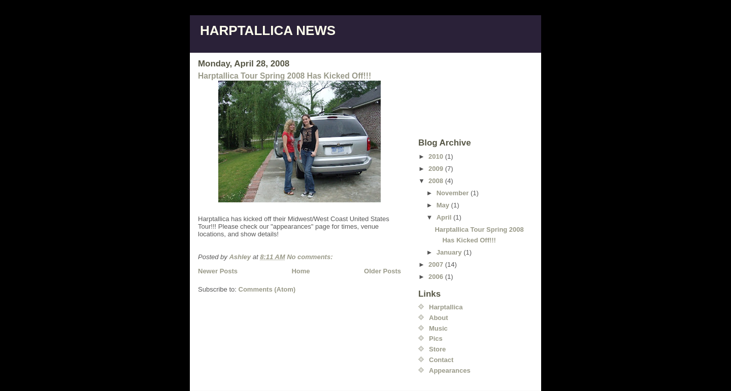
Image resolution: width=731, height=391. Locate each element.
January (450, 252)
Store (437, 349)
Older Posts (382, 271)
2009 (436, 168)
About (438, 318)
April (445, 217)
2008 (436, 181)
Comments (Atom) (267, 289)
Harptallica (445, 307)
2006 (436, 276)
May (444, 205)
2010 (436, 156)
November (454, 193)
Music (438, 328)
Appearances (450, 370)
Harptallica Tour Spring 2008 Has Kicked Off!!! (284, 76)
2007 (436, 264)
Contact (441, 360)
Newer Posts (218, 271)
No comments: (311, 257)
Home (300, 271)
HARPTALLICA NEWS (268, 30)
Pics (436, 338)
